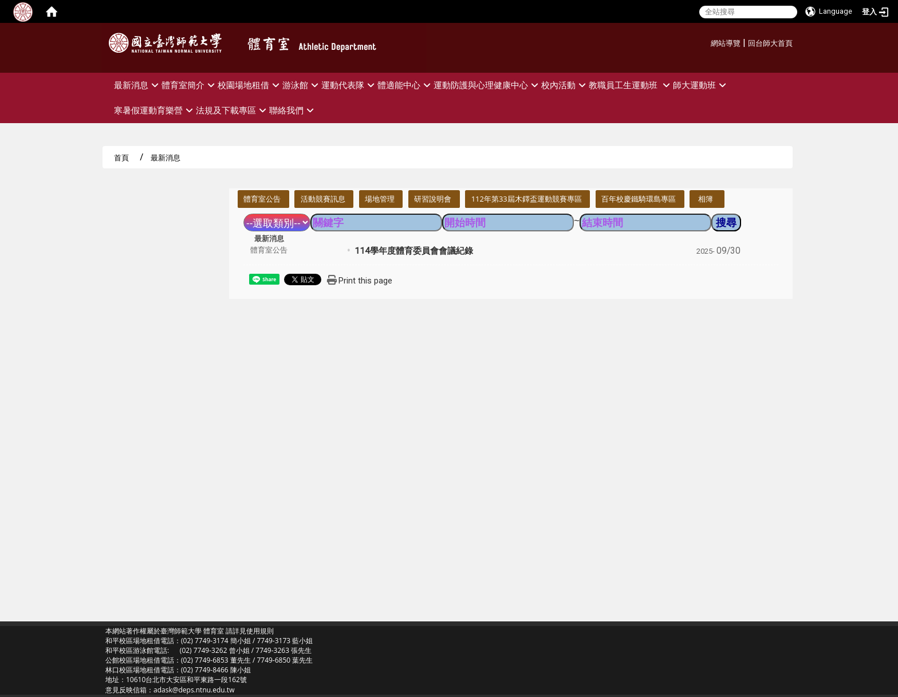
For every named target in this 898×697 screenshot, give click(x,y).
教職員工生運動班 (631, 85)
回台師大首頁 (770, 43)
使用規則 (260, 631)
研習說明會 (432, 199)
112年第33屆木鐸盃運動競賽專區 (526, 199)
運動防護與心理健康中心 (487, 85)
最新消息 (138, 85)
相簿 (705, 199)
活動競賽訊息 (323, 199)
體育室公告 (262, 199)
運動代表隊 (349, 85)
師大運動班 (701, 85)
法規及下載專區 (232, 110)
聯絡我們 (293, 110)
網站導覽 (726, 43)
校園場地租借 (250, 85)
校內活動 (565, 85)
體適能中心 (405, 85)
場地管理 (380, 199)
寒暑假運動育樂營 (155, 110)
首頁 (121, 157)
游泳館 (301, 85)
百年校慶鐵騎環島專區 (638, 199)
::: (706, 41)
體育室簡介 (190, 85)
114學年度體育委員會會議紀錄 (414, 251)
